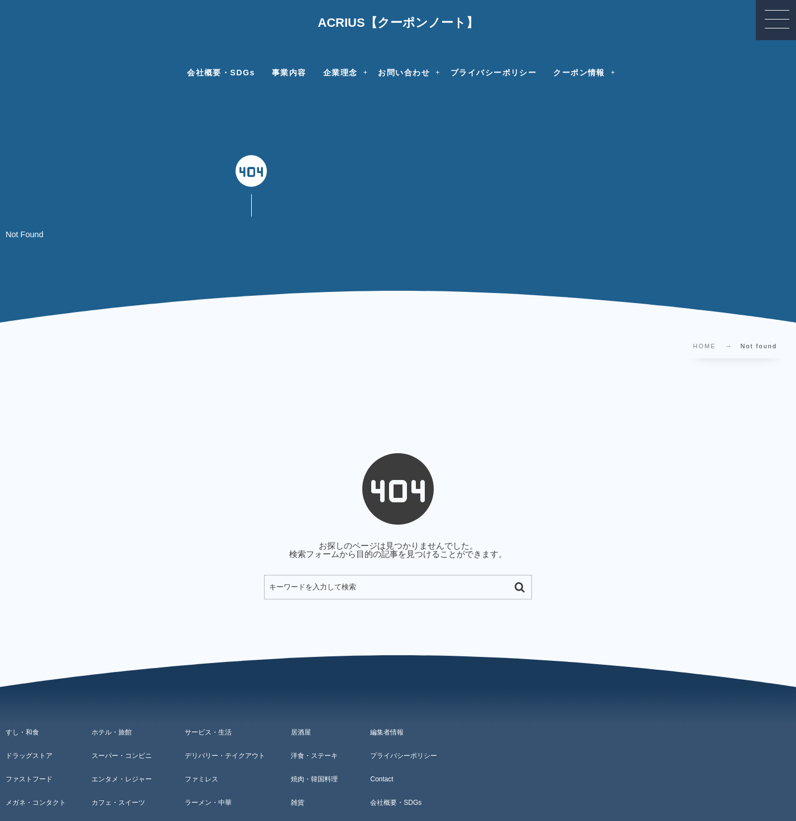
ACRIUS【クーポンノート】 (398, 23)
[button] (776, 20)
